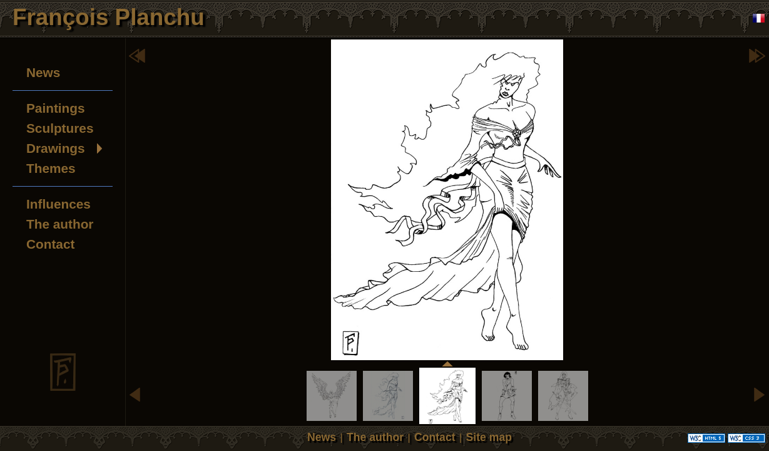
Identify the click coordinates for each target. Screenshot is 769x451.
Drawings (55, 148)
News (43, 72)
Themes (51, 168)
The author (59, 224)
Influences (58, 204)
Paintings (55, 108)
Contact (50, 244)
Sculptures (59, 128)
